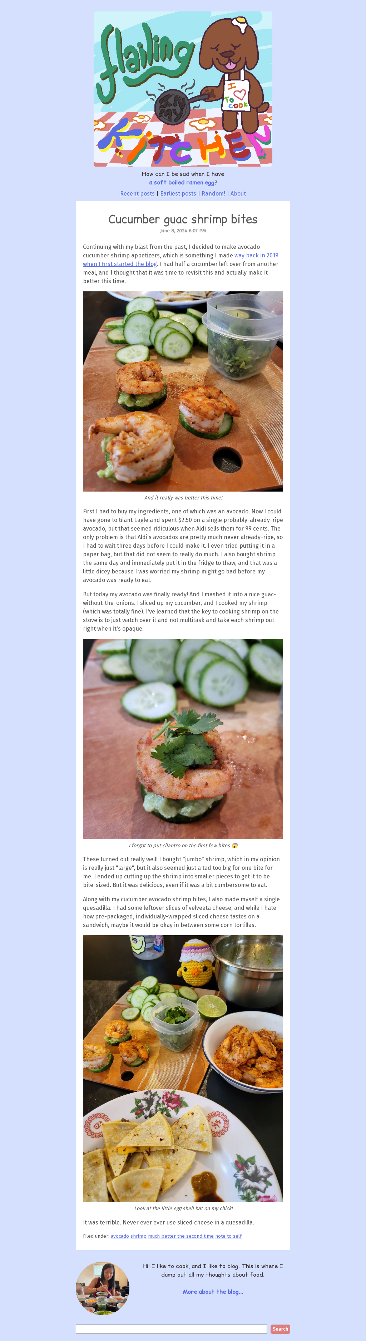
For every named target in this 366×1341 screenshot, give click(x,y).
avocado (120, 1236)
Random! (213, 193)
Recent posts (137, 193)
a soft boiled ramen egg (181, 182)
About (238, 193)
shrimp (138, 1236)
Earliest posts (178, 193)
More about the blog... (213, 1292)
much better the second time (181, 1236)
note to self (228, 1236)
